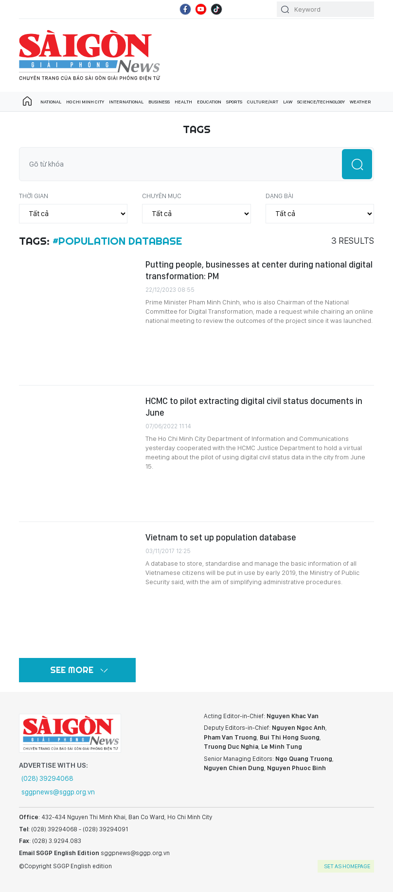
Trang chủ (27, 101)
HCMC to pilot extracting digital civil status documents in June (253, 407)
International (126, 101)
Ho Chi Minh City (85, 101)
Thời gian (33, 196)
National (50, 101)
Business (159, 101)
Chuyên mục (161, 196)
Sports (234, 101)
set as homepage (347, 866)
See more (71, 669)
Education (209, 101)
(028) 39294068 (47, 778)
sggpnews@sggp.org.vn (58, 792)
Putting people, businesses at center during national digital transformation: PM (259, 270)
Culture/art (262, 101)
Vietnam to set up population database (220, 537)
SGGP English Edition (89, 55)
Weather (360, 101)
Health (183, 101)
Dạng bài (279, 196)
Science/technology (321, 101)
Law (287, 101)
